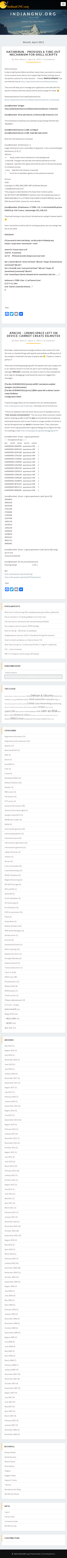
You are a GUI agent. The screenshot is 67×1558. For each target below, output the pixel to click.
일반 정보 (8, 1028)
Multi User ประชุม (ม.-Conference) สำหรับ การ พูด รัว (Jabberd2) (31, 644)
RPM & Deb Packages (13, 930)
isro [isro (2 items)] (59, 699)
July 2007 (8, 1397)
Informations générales (14, 843)
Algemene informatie (13, 736)
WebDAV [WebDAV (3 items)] (45, 719)
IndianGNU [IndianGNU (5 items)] (40, 699)
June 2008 (9, 1346)
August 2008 (9, 1337)
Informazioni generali (13, 847)
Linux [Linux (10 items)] (30, 703)
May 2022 (8, 1046)
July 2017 (8, 1092)
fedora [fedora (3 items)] (56, 696)
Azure (7, 759)
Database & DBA (11, 778)
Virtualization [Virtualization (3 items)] (28, 719)
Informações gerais (12, 833)
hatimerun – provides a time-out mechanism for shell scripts (33, 53)
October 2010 (10, 1231)
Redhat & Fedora (11, 926)
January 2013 (10, 1134)
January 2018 (10, 1073)
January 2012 (10, 1175)
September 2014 (11, 1120)
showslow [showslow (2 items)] (33, 715)
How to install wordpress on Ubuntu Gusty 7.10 (23, 640)
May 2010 (8, 1245)
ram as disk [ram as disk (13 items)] (49, 711)
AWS (6, 755)
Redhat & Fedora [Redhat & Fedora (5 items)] (22, 714)
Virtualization (10, 981)
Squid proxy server (12, 954)
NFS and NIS (9, 889)
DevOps (8, 787)
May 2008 (8, 1351)
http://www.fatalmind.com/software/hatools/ (39, 81)
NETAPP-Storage (11, 884)
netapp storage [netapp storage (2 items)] (49, 707)
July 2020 (8, 1055)
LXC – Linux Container (13, 649)
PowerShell (9, 921)
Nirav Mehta (9, 1466)
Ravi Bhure (20, 59)
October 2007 (10, 1383)
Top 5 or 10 (9, 972)
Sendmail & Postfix (12, 944)
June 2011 (9, 1194)
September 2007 (11, 1388)
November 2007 (11, 1379)
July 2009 (8, 1291)
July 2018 (8, 1069)
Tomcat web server (12, 967)
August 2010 (9, 1240)
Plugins (8, 1471)
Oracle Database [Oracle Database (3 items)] (30, 711)
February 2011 (10, 1212)
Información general (13, 829)
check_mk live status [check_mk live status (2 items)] (19, 696)
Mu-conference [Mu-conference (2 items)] (19, 707)
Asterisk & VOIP (11, 750)
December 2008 (11, 1318)
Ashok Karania (10, 1457)
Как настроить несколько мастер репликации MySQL (27, 621)
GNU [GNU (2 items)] (12, 699)
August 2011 (9, 1184)
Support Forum (11, 1480)
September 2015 (11, 1106)
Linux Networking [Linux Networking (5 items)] (43, 703)
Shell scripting (10, 949)
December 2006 (11, 1430)
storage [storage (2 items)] (47, 715)
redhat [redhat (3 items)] (11, 715)
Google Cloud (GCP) (12, 815)
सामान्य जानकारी (10, 1009)
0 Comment (49, 59)
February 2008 (10, 1365)
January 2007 (10, 1425)
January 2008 (10, 1369)
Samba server (10, 935)
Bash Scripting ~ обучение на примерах (21, 630)
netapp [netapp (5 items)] (41, 706)
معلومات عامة (13, 1004)
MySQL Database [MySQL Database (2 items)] (28, 707)
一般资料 (8, 1023)
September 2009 (11, 1282)
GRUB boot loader (12, 819)
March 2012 (9, 1166)
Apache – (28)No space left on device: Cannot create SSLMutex (33, 334)
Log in (7, 1512)
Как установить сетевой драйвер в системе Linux (25, 617)
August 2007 (9, 1393)
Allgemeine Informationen (15, 741)
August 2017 (9, 1087)
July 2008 (8, 1342)
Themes (8, 1485)
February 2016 (10, 1097)
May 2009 (8, 1300)
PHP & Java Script (12, 912)
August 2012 (9, 1152)
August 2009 (9, 1286)
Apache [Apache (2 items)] (6, 696)
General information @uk (15, 810)
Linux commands (11, 866)
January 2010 (10, 1263)
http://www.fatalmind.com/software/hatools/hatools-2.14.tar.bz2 (31, 100)
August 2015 (9, 1110)
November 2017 (11, 1078)
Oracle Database (11, 898)
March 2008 (9, 1360)
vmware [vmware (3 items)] (38, 719)
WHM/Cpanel (10, 991)
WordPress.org (10, 1526)
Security (8, 940)
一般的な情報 (10, 1018)
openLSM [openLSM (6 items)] (10, 711)
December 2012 (11, 1138)
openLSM (8, 894)
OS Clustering (10, 903)
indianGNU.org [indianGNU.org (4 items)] (51, 699)
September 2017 (11, 1083)
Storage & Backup (12, 958)
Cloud (7, 773)
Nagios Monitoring (12, 880)
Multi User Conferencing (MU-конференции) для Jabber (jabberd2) (32, 612)
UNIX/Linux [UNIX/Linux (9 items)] (17, 718)
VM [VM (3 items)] (34, 719)
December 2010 (11, 1221)
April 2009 (9, 1305)
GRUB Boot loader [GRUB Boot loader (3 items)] (22, 699)
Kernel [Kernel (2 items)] (6, 704)
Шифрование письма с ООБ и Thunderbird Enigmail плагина (29, 635)
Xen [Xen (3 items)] (49, 719)
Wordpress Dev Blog (13, 1489)
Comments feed (11, 1521)
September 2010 (11, 1235)
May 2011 (8, 1198)
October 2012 (10, 1147)
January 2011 (10, 1217)
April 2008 (9, 1356)
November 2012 (11, 1143)
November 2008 (11, 1323)
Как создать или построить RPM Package (22, 626)
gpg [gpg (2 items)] (15, 699)
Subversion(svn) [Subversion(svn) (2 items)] (53, 715)
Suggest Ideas (10, 1475)
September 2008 (11, 1332)
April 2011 (9, 1203)
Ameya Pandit (10, 1452)
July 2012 (8, 1157)
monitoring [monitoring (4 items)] (56, 703)
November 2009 (11, 1272)
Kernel (7, 861)
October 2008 (10, 1328)
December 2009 (11, 1268)
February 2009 (10, 1309)
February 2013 (10, 1129)
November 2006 (11, 1434)
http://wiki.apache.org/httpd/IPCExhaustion (23, 577)
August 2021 (9, 1050)
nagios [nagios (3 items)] (35, 707)
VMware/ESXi (10, 986)
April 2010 (9, 1249)
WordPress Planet (12, 1494)
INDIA (7, 824)
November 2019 (11, 1060)
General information (13, 806)
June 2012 (9, 1161)
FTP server (9, 801)
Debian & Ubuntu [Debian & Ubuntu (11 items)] (42, 695)
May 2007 (8, 1406)
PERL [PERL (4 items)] (38, 711)
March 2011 (9, 1208)
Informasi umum (11, 838)
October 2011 (10, 1180)
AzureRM (8, 764)
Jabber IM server (11, 852)
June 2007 (9, 1402)
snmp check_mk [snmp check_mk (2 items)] (40, 715)
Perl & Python (10, 907)
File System (9, 796)
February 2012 (10, 1170)
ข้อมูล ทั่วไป (9, 1014)
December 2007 (11, 1374)
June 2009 (9, 1295)
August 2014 (9, 1124)
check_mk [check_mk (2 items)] (11, 696)
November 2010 (11, 1226)
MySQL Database (11, 875)
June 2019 (9, 1064)
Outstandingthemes (48, 1554)
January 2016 (10, 1101)
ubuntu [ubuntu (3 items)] (7, 719)
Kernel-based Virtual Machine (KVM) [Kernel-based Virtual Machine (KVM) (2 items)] (17, 704)
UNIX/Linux (9, 977)
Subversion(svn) (11, 963)
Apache (7, 746)
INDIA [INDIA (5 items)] (31, 699)
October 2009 (10, 1277)
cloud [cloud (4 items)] (28, 696)
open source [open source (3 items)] (19, 711)
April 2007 (9, 1411)
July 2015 (8, 1115)
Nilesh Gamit (10, 1461)
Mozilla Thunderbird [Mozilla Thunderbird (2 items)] (10, 707)
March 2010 (9, 1254)
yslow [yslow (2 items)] (52, 719)
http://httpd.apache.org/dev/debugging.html (39, 430)
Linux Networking (12, 870)
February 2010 (10, 1258)
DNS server (9, 792)
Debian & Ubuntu (11, 782)
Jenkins (8, 856)
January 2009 (10, 1314)
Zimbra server (10, 995)
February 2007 (10, 1420)
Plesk (7, 917)
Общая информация (13, 1000)
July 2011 (8, 1189)
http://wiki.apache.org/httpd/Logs (19, 406)
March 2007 (9, 1416)
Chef (6, 769)
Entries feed (9, 1517)
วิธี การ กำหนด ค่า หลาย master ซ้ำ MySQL (22, 654)
